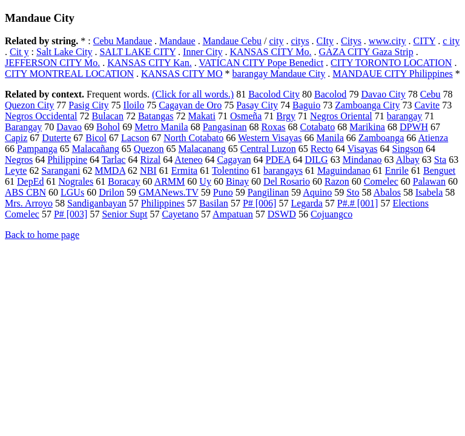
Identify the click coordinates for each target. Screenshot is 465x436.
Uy (205, 181)
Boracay (124, 181)
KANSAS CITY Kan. (149, 63)
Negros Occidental (41, 116)
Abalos (387, 192)
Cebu (430, 94)
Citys (351, 41)
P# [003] (71, 214)
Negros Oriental (341, 116)
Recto (322, 149)
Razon (337, 181)
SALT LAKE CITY (137, 52)
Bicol (96, 138)
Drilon (111, 192)
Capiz (16, 138)
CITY (424, 41)
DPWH (414, 127)
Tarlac (114, 159)
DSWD (282, 214)
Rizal (150, 159)
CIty (325, 41)
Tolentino (230, 170)
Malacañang (95, 149)
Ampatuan (233, 214)
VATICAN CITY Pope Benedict (261, 63)
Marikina (367, 127)
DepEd (30, 181)
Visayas (363, 149)
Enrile (397, 170)
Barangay (23, 127)
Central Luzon (268, 149)
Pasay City (257, 105)
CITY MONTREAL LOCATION (69, 73)
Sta (440, 159)
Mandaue (177, 41)
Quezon (149, 149)
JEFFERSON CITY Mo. (52, 63)
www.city (387, 41)
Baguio (306, 105)
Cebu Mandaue (122, 41)
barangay (405, 116)
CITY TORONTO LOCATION (391, 63)
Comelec (381, 181)
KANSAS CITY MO (182, 73)
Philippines (163, 203)
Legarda (306, 203)
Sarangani (60, 170)
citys (300, 41)
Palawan (429, 181)
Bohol (108, 127)
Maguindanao (344, 170)
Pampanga (37, 149)
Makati (202, 116)
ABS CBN (25, 192)
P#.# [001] (357, 203)
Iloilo (134, 105)
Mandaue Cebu (232, 41)
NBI (148, 170)
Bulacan (108, 116)
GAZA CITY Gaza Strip (365, 52)
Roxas (274, 127)
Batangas (156, 116)
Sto (352, 192)
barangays (283, 170)
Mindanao (362, 159)
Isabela (429, 192)
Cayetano (180, 214)
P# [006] (260, 203)
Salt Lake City (64, 52)
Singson (408, 149)
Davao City (383, 94)
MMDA (109, 170)
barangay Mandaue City (279, 73)
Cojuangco (331, 214)
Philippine (67, 159)
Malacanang (202, 149)
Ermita (184, 170)
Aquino (317, 192)
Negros (19, 159)
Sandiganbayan (97, 203)
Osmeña (246, 116)
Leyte (16, 170)
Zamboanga (381, 138)
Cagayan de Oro (190, 105)
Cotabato (317, 127)
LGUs (72, 192)
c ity (451, 41)
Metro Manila (161, 127)
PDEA (278, 159)
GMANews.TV (169, 192)
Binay (237, 181)
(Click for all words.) (193, 94)
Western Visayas (270, 138)
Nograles (75, 181)
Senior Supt (124, 214)
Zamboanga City (367, 105)
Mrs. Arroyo (29, 203)
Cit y (19, 52)
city (276, 41)
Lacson (135, 138)
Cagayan (234, 159)
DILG (316, 159)
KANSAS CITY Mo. (270, 52)
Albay (408, 159)
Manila (329, 138)
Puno (223, 192)
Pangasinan (225, 127)
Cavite (427, 105)
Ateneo (188, 159)
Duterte (56, 138)
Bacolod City (274, 94)
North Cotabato (193, 138)
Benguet (439, 170)
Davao (69, 127)
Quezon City (29, 105)
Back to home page (42, 235)
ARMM (169, 181)
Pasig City (88, 105)
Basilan (213, 203)
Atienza (433, 138)
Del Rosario (286, 181)
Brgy (285, 116)
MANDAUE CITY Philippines (392, 73)
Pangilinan (268, 192)
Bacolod (330, 94)
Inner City (202, 52)
